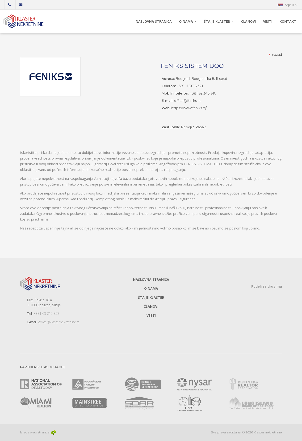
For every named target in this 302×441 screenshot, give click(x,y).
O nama (186, 21)
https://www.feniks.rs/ (189, 108)
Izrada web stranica (38, 432)
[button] (287, 5)
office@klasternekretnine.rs (59, 322)
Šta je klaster (217, 21)
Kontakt (288, 21)
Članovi (248, 21)
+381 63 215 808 (46, 313)
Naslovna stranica (154, 21)
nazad (275, 54)
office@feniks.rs (187, 101)
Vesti (267, 21)
